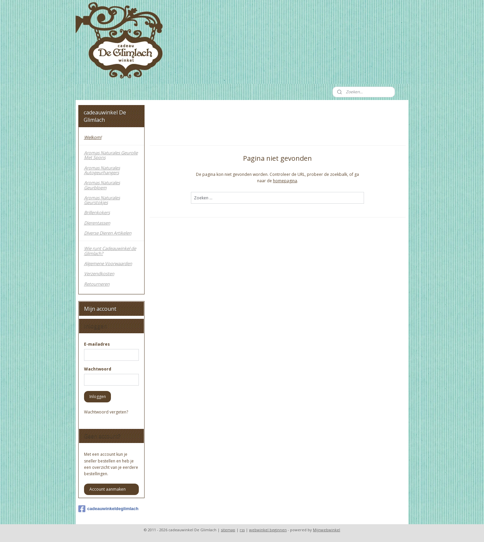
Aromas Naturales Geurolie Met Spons (111, 155)
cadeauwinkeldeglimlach (108, 509)
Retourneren (97, 284)
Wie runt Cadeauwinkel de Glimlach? (110, 250)
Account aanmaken (107, 489)
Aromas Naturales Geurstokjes (102, 200)
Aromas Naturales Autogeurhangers (102, 170)
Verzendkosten (99, 273)
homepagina (285, 181)
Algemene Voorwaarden (108, 263)
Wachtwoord (97, 369)
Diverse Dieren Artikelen (107, 233)
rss (242, 529)
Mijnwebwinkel (326, 529)
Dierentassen (97, 223)
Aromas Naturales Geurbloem (102, 185)
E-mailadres (97, 344)
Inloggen (97, 396)
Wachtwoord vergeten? (106, 412)
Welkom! (93, 137)
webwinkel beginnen (268, 529)
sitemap (228, 529)
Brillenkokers (97, 212)
